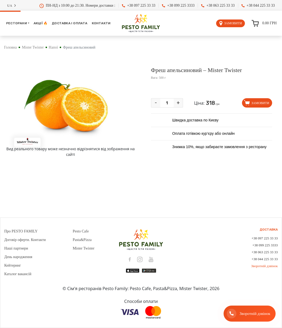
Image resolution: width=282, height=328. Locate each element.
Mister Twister (33, 47)
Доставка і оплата (69, 23)
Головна (10, 47)
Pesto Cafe (81, 231)
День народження (18, 257)
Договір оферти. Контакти (25, 240)
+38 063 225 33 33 (218, 5)
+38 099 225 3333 (178, 5)
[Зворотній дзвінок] (250, 314)
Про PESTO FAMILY (21, 231)
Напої (53, 47)
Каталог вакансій (17, 274)
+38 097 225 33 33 (138, 5)
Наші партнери (16, 248)
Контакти (101, 23)
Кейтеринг (12, 265)
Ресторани (16, 23)
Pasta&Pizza (82, 240)
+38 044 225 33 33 (258, 5)
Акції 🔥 (40, 23)
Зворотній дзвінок (264, 266)
